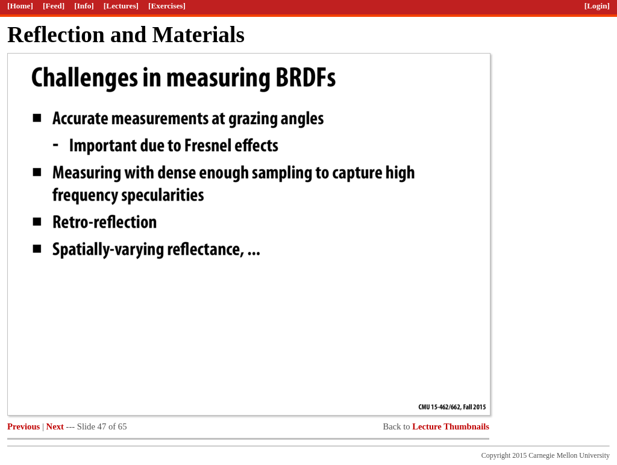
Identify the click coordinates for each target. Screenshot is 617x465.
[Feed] (53, 5)
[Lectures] (121, 5)
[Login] (597, 5)
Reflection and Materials (126, 34)
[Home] (20, 5)
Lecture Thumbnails (450, 426)
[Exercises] (167, 5)
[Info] (84, 5)
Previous (23, 426)
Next (55, 426)
